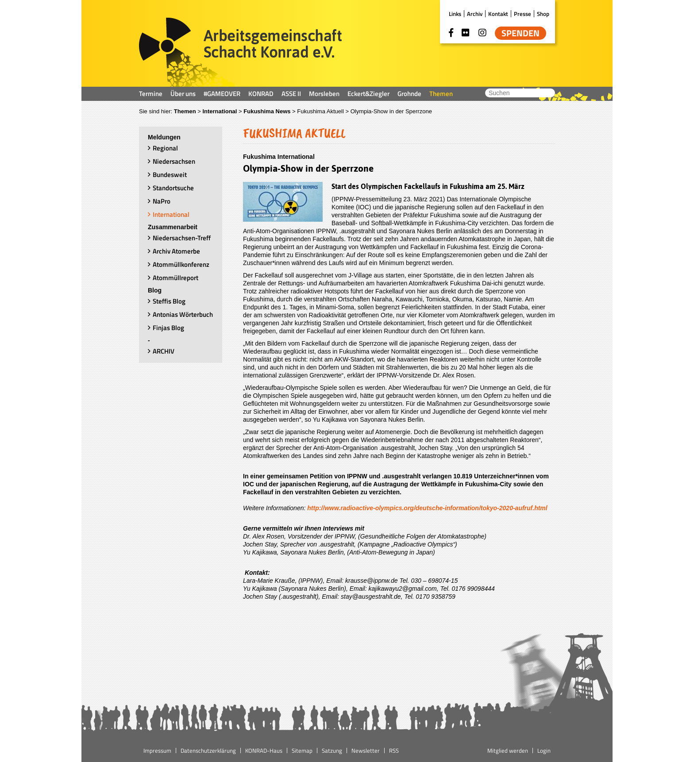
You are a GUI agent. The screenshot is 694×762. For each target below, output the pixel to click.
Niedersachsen (174, 161)
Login (544, 750)
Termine (150, 94)
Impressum (157, 750)
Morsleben (324, 94)
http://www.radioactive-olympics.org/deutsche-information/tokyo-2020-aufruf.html (427, 508)
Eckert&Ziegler (368, 94)
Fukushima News (266, 111)
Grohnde (409, 94)
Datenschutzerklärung (208, 750)
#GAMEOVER (222, 94)
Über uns (183, 94)
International (219, 111)
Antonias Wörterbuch (183, 314)
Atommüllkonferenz (181, 264)
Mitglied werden (507, 750)
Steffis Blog (169, 301)
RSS (394, 750)
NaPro (161, 201)
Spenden (520, 33)
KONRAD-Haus (263, 750)
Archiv (474, 13)
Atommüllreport (175, 278)
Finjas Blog (168, 328)
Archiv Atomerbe (176, 251)
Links (455, 13)
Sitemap (302, 750)
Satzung (332, 750)
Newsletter (365, 750)
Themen (441, 94)
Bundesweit (170, 174)
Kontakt (498, 13)
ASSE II (291, 94)
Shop (543, 13)
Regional (165, 148)
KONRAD (261, 94)
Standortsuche (173, 188)
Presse (522, 13)
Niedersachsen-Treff (182, 238)
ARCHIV (163, 351)
